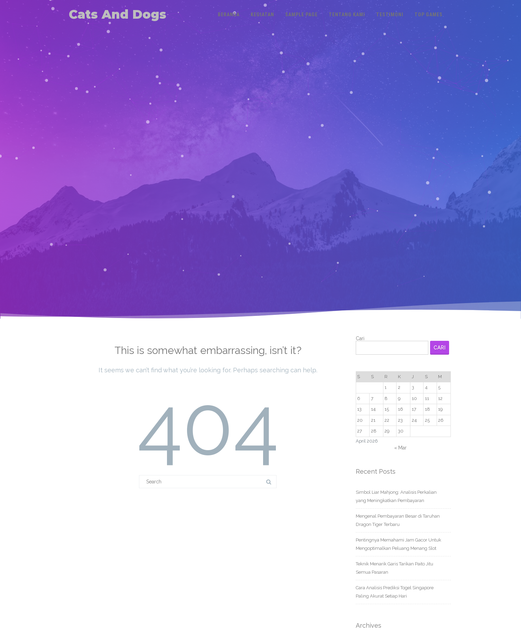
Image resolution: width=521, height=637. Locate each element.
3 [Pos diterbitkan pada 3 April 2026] (413, 387)
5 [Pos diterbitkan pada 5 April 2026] (439, 387)
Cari (360, 338)
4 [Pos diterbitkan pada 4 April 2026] (426, 387)
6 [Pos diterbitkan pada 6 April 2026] (358, 398)
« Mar (400, 448)
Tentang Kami (347, 14)
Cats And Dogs (117, 14)
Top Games (429, 14)
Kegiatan (262, 14)
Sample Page (301, 14)
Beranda (229, 14)
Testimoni (389, 14)
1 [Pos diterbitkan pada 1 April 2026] (385, 387)
